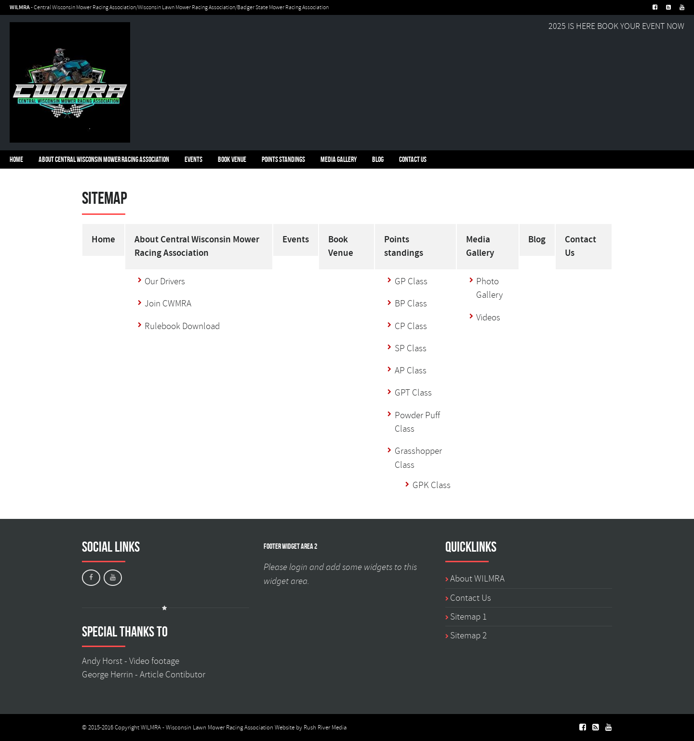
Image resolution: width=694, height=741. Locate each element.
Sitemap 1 (468, 616)
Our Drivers (165, 281)
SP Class (411, 348)
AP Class (411, 370)
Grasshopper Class (418, 457)
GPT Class (413, 392)
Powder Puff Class (417, 422)
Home (16, 159)
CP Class (411, 326)
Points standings (283, 159)
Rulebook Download (182, 326)
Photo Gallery (489, 288)
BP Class (411, 303)
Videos (488, 317)
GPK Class (432, 485)
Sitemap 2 (468, 635)
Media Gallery (338, 159)
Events (193, 159)
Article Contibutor (172, 674)
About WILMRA (477, 578)
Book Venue (232, 159)
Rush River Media (325, 727)
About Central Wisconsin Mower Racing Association (104, 159)
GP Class (411, 281)
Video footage (154, 661)
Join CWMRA (168, 303)
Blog (378, 159)
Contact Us (413, 159)
